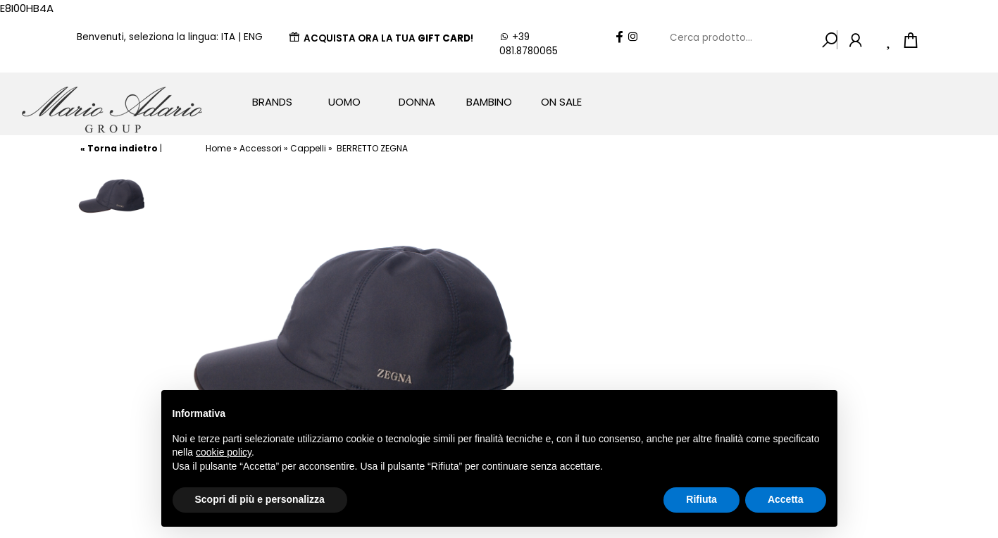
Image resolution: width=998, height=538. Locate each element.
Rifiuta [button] (701, 499)
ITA (228, 37)
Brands (272, 101)
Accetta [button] (786, 499)
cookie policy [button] (223, 452)
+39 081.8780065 (528, 44)
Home (218, 148)
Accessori (260, 148)
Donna (417, 101)
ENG (253, 37)
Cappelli (308, 148)
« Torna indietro (119, 148)
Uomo (344, 101)
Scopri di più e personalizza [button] (260, 499)
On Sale (561, 101)
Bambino (489, 101)
